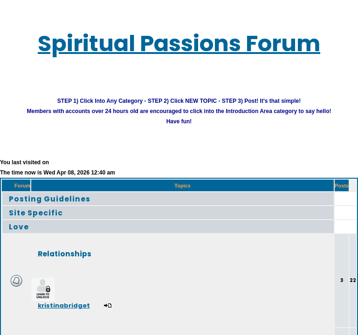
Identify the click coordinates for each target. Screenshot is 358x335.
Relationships (79, 261)
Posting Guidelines (60, 206)
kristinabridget (82, 314)
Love (21, 234)
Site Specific (42, 220)
